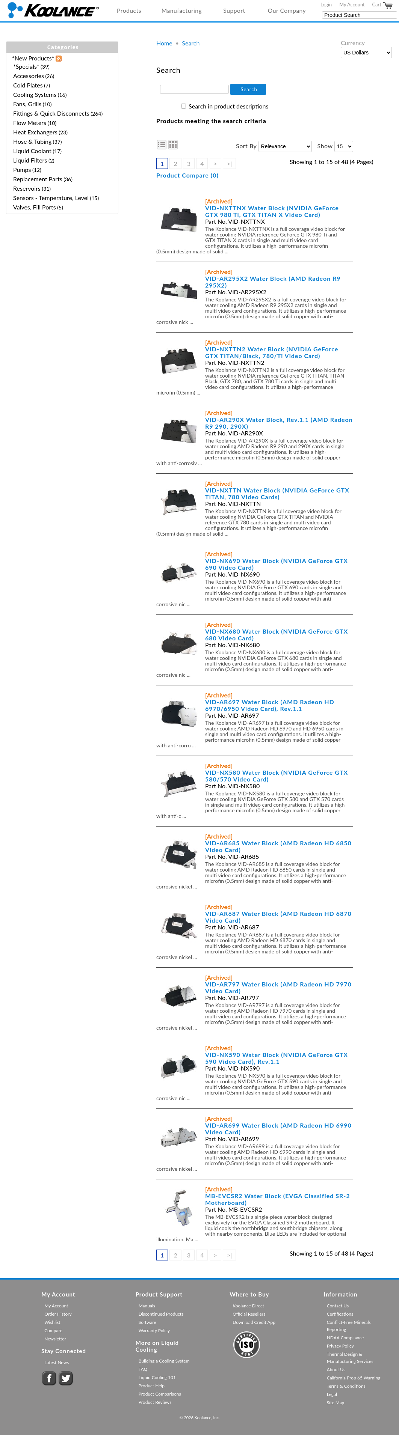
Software (147, 1322)
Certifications (340, 1314)
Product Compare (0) (187, 175)
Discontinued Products (161, 1314)
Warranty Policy (154, 1330)
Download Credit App (254, 1322)
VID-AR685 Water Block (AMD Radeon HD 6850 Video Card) (278, 846)
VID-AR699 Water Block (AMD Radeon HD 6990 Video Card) (278, 1128)
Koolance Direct (248, 1306)
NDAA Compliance (345, 1337)
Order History (58, 1314)
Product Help (152, 1385)
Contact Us (338, 1306)
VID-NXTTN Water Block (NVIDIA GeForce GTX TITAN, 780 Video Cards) (277, 493)
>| (229, 163)
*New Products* (33, 58)
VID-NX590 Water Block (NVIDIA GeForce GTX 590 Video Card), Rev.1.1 (276, 1058)
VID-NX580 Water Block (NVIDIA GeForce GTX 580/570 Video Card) (276, 776)
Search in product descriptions (228, 106)
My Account (351, 5)
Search (191, 43)
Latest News (56, 1362)
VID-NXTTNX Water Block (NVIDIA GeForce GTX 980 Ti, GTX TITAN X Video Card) (272, 211)
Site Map (336, 1402)
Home (164, 43)
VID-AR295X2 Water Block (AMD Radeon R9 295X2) (273, 282)
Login (326, 5)
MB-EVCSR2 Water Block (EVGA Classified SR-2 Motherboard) (277, 1199)
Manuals (147, 1306)
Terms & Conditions (346, 1386)
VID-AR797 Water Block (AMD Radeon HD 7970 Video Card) (278, 987)
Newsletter (55, 1339)
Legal (332, 1394)
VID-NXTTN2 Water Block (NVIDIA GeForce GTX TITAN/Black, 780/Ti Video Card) (271, 352)
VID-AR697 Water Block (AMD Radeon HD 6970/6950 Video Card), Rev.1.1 (269, 705)
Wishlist (52, 1322)
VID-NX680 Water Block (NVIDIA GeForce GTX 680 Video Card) (276, 634)
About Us (336, 1369)
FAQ (143, 1369)
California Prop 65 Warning (354, 1378)
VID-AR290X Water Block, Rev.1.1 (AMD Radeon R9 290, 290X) (279, 423)
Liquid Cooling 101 (157, 1377)
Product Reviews (155, 1402)
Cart (382, 6)
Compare (53, 1330)
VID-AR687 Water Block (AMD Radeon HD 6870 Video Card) (278, 917)
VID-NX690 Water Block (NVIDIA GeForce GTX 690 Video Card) (276, 564)
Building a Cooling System (164, 1361)
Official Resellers (249, 1314)
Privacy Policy (340, 1346)
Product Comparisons (160, 1394)
